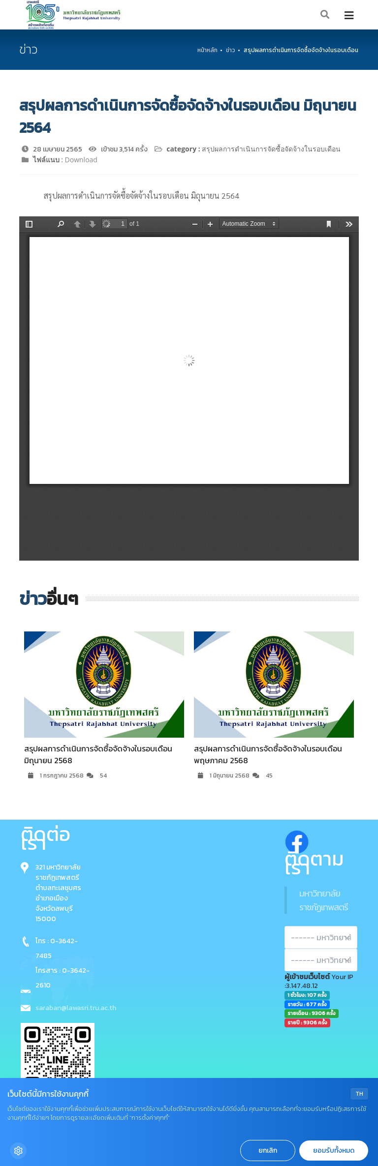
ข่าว (230, 50)
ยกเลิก (267, 1150)
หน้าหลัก (207, 50)
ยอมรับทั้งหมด (333, 1150)
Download (81, 159)
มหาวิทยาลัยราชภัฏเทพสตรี (323, 900)
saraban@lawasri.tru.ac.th (75, 1008)
